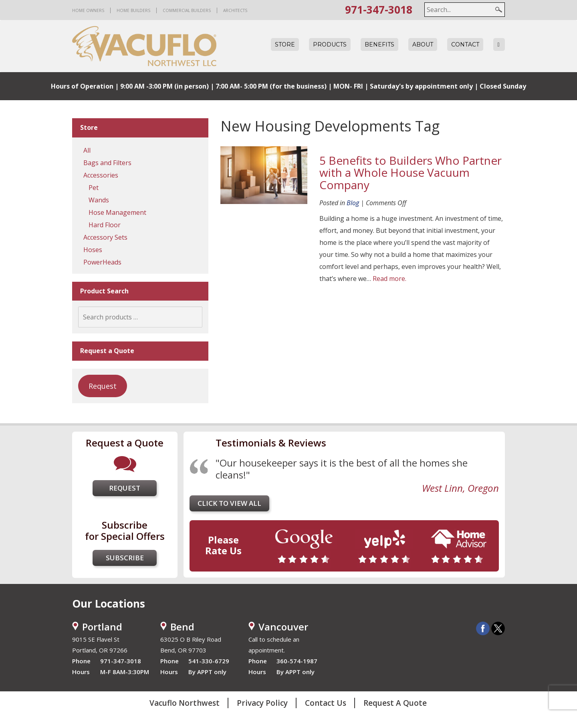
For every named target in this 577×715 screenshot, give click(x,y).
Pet (94, 187)
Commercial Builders (187, 10)
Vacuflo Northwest (184, 703)
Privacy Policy (262, 703)
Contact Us (325, 703)
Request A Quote (395, 703)
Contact (465, 44)
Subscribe (125, 557)
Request (103, 386)
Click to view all (229, 503)
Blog (353, 202)
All (87, 150)
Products (330, 44)
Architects (235, 10)
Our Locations (108, 603)
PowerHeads (102, 262)
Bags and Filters (107, 162)
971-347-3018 (378, 9)
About (422, 44)
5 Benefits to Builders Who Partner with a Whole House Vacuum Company (410, 173)
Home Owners (88, 10)
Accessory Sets (105, 237)
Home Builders (133, 10)
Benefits (379, 44)
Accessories (100, 175)
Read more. (389, 278)
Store (285, 44)
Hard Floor (105, 224)
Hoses (92, 249)
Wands (99, 200)
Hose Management (117, 212)
